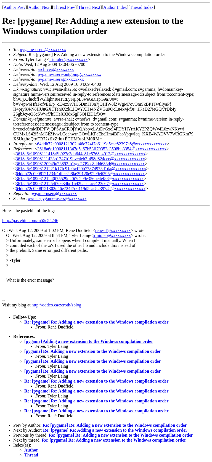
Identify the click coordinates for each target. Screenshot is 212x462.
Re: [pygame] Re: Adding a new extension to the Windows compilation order (96, 322)
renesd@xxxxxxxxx (113, 230)
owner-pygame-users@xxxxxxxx (57, 198)
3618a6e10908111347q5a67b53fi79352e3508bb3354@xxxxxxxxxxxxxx (101, 148)
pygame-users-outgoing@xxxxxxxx (69, 74)
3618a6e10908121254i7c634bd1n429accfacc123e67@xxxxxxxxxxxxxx (80, 183)
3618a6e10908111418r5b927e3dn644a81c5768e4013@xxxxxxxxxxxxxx (80, 153)
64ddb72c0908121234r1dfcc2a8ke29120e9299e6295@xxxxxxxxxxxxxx (80, 173)
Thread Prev (64, 7)
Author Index (115, 7)
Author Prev (14, 7)
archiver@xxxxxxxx (56, 69)
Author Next (39, 7)
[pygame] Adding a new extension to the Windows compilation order (88, 341)
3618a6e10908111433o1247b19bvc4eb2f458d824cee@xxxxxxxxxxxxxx (80, 158)
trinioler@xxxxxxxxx (68, 59)
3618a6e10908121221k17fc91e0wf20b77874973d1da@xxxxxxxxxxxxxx (81, 168)
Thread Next (89, 7)
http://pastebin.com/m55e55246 (30, 220)
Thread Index (142, 7)
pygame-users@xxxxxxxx (43, 49)
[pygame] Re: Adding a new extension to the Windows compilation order (92, 351)
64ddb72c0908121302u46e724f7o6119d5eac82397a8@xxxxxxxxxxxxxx (102, 143)
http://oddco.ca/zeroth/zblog (56, 305)
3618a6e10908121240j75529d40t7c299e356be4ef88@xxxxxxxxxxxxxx (80, 178)
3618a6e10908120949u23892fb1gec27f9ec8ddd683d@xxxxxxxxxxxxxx (80, 163)
